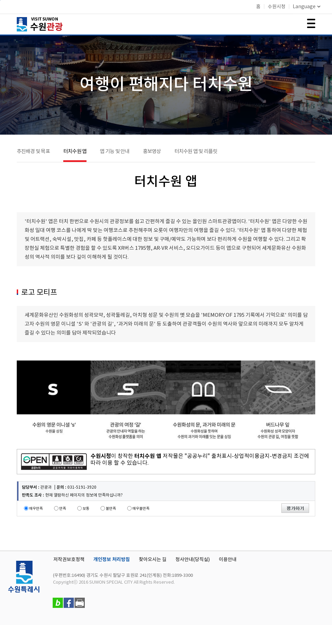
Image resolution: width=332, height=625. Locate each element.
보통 (85, 508)
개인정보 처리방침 (111, 559)
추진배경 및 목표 (33, 151)
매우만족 (36, 508)
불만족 (111, 508)
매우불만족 (140, 508)
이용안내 (228, 559)
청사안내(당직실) (192, 559)
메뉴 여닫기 (311, 23)
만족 (62, 508)
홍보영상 (152, 151)
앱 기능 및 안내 (114, 151)
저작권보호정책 (68, 559)
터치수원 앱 (75, 151)
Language (306, 7)
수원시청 (276, 7)
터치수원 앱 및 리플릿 (195, 151)
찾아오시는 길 (153, 559)
